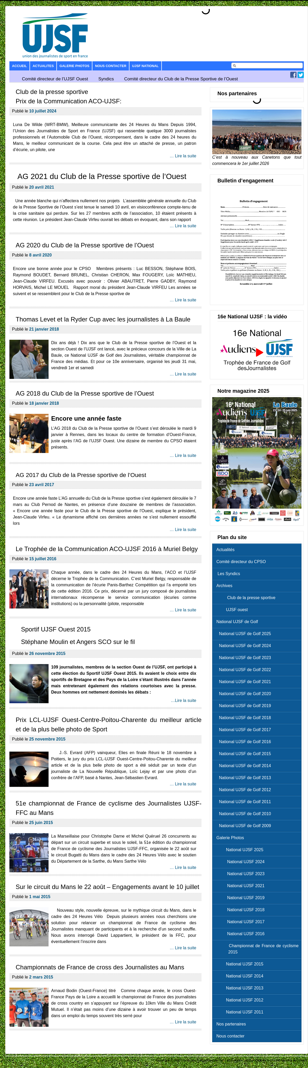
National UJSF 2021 (241, 886)
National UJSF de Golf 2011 (245, 801)
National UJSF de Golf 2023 (245, 657)
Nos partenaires (231, 1024)
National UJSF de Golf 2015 (245, 753)
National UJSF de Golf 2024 (245, 645)
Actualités (225, 549)
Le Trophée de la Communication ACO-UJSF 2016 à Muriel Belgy (107, 548)
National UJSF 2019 (241, 898)
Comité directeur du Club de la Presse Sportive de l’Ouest (181, 78)
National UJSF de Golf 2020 (245, 693)
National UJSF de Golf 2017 (245, 729)
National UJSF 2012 (241, 1000)
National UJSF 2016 (241, 934)
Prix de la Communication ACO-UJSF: (68, 101)
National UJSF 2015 (241, 964)
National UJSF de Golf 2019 (245, 705)
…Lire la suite (183, 700)
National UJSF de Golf (237, 621)
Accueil (19, 66)
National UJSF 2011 (241, 1012)
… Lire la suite (183, 156)
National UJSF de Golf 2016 (245, 741)
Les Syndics (228, 573)
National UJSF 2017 (241, 922)
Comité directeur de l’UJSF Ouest (55, 78)
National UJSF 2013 (241, 988)
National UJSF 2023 (241, 874)
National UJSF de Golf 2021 (245, 681)
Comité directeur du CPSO (241, 561)
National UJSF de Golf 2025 (245, 633)
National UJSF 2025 (241, 850)
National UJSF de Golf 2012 (245, 789)
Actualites (43, 66)
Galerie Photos (74, 66)
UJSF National (145, 66)
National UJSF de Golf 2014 (245, 765)
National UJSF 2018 (241, 910)
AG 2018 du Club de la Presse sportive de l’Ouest (85, 393)
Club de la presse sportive (247, 597)
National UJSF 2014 (241, 976)
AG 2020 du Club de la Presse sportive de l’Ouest (85, 245)
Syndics (106, 78)
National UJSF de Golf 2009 (245, 826)
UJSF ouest (233, 609)
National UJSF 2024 (241, 862)
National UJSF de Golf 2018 (245, 717)
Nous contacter (110, 66)
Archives (224, 585)
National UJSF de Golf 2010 (245, 814)
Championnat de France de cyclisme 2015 (259, 949)
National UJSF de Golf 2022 (245, 669)
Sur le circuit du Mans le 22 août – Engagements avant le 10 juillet (107, 886)
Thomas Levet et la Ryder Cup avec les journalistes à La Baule (103, 319)
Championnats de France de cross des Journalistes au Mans (100, 967)
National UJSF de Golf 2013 (245, 777)
